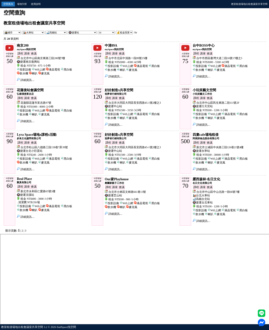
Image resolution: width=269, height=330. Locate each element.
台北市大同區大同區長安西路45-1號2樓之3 (134, 102)
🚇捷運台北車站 (203, 202)
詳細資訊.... (25, 79)
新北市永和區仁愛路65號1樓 (37, 191)
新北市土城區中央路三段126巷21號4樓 (220, 147)
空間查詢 (8, 4)
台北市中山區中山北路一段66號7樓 (218, 191)
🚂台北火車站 (201, 195)
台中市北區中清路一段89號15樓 (127, 58)
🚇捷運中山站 (113, 106)
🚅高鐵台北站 (201, 198)
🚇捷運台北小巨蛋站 (29, 150)
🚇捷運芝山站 (113, 195)
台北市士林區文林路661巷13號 (127, 191)
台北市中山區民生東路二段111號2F (217, 102)
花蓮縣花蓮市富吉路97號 (35, 102)
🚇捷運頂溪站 (25, 194)
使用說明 (36, 4)
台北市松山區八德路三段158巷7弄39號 (44, 147)
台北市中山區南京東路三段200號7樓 (42, 58)
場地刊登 (22, 4)
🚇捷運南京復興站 (28, 61)
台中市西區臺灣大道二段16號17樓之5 (219, 58)
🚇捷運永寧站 (201, 150)
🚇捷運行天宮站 (203, 106)
